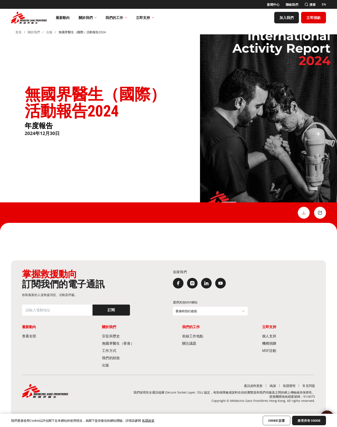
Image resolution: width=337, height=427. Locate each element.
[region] (168, 420)
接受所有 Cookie (309, 420)
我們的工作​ (116, 17)
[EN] (324, 4)
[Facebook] (178, 283)
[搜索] (310, 4)
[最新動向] (63, 17)
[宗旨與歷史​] (128, 336)
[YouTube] (220, 283)
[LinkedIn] (206, 283)
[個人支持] (288, 336)
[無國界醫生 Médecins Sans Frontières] (29, 17)
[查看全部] (48, 336)
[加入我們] (286, 17)
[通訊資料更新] (253, 386)
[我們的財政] (128, 358)
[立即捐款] (313, 17)
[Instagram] (192, 283)
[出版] (128, 365)
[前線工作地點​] (208, 336)
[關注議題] (208, 343)
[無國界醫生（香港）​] (128, 343)
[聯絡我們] (292, 4)
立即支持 (145, 17)
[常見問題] (308, 386)
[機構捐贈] (288, 343)
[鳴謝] (273, 386)
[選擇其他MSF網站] (210, 311)
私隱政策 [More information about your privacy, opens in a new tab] (148, 420)
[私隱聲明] (289, 386)
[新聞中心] (273, 4)
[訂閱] (111, 310)
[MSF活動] (288, 350)
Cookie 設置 (276, 420)
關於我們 (88, 17)
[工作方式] (128, 350)
